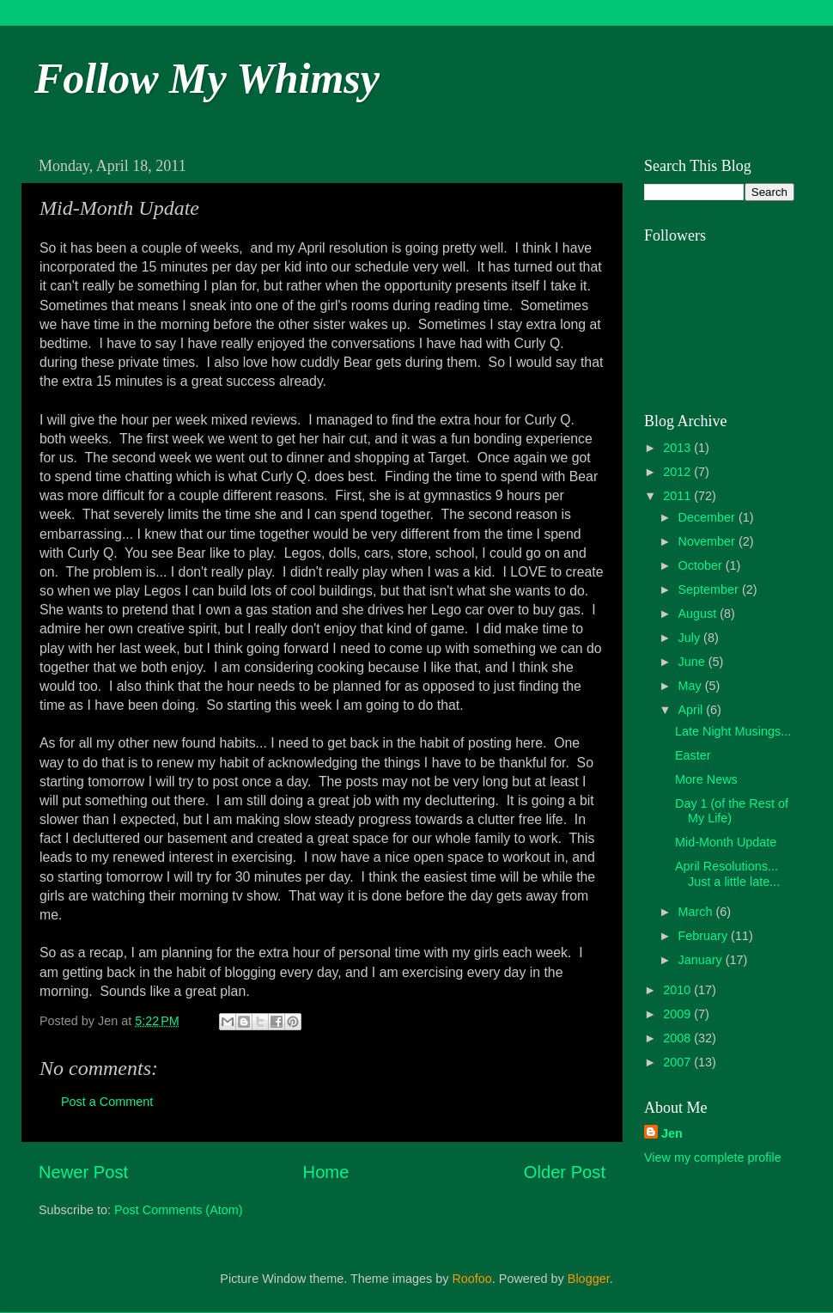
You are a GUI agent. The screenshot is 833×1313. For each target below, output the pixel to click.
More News (706, 779)
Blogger (589, 1279)
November (708, 541)
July (691, 637)
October (702, 565)
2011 (678, 496)
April (692, 710)
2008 (678, 1038)
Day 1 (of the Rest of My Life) (731, 811)
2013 (678, 448)
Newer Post (83, 1172)
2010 (678, 990)
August (699, 613)
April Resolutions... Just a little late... (727, 873)
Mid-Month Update (725, 842)
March (697, 912)
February (705, 936)
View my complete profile (712, 1157)
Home (326, 1172)
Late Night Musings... (733, 731)
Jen (672, 1133)
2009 (678, 1014)
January (702, 960)
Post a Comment (107, 1101)
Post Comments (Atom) (178, 1210)
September (710, 589)
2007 (678, 1062)
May (691, 686)
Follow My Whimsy (207, 78)
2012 (678, 472)
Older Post (564, 1172)
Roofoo (471, 1279)
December (708, 517)
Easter (693, 755)
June (693, 662)
